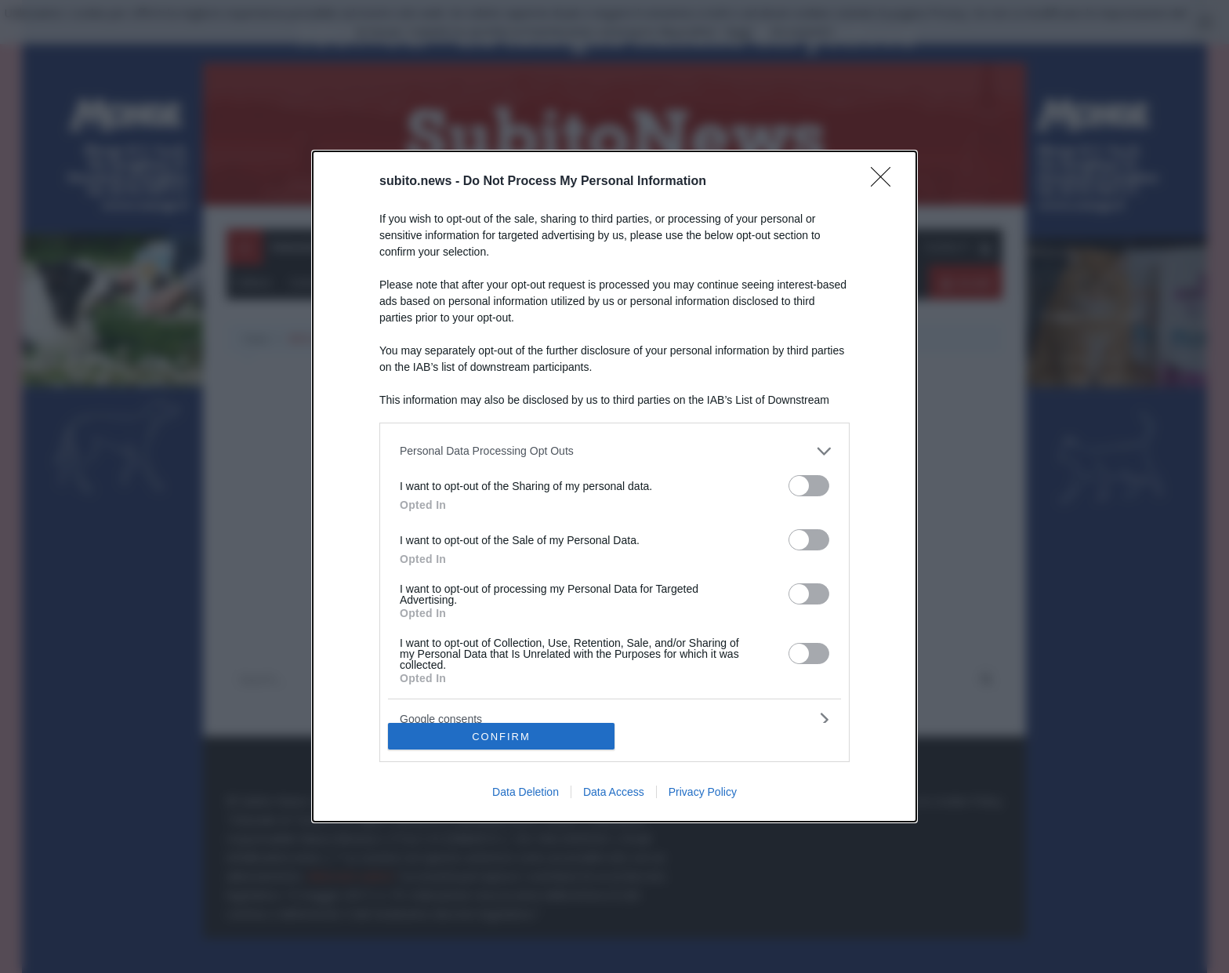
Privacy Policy (703, 792)
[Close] (886, 182)
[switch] (809, 485)
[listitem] (614, 451)
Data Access (613, 792)
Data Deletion (525, 792)
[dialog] (614, 486)
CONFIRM (501, 736)
